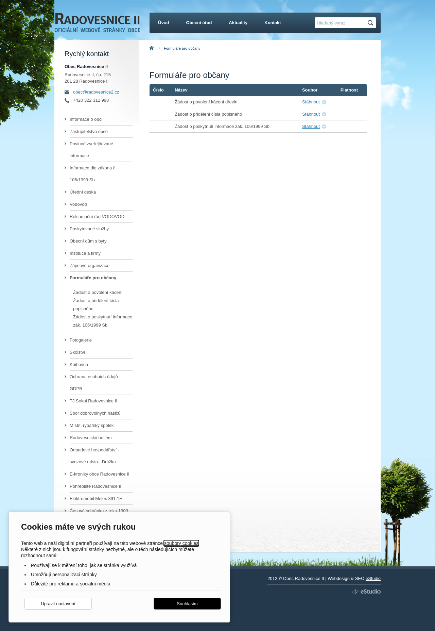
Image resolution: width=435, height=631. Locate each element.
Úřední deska (83, 192)
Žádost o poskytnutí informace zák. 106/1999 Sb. (102, 321)
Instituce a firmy (85, 253)
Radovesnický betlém (91, 437)
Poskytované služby (89, 228)
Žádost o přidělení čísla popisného (96, 304)
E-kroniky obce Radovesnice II (99, 474)
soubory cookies (181, 543)
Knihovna (79, 364)
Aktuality (238, 22)
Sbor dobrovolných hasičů (95, 413)
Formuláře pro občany (182, 48)
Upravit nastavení (58, 603)
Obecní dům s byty (88, 241)
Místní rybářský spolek (92, 425)
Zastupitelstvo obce (89, 131)
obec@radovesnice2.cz (96, 92)
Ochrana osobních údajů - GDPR (95, 382)
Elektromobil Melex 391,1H (96, 498)
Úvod (159, 48)
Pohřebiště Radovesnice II (95, 486)
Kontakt (272, 22)
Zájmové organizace (89, 265)
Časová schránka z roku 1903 (99, 510)
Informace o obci (86, 119)
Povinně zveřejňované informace (91, 149)
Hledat (371, 23)
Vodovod (78, 204)
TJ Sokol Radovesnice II (93, 400)
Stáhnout (311, 101)
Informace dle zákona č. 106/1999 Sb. (93, 173)
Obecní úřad (199, 22)
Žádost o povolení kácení (97, 292)
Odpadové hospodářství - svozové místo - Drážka (94, 455)
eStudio (373, 578)
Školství (77, 352)
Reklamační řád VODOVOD (97, 216)
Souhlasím (187, 603)
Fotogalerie (81, 340)
